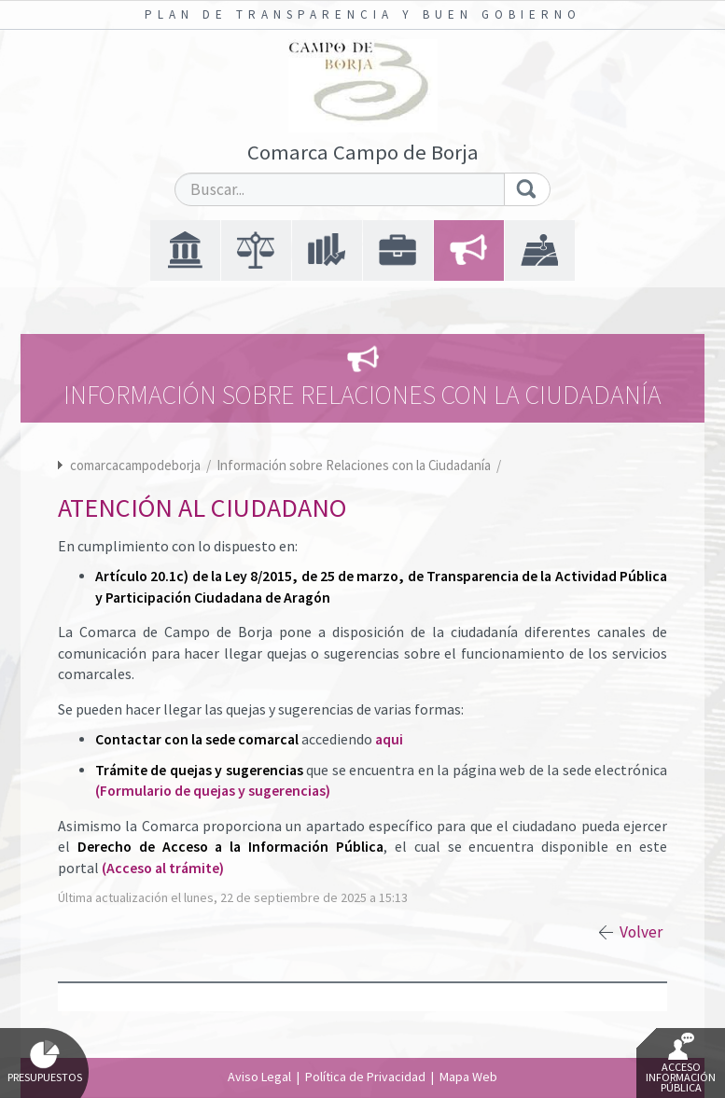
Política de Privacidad (365, 1076)
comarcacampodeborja (135, 465)
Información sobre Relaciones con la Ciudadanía (355, 465)
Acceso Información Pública (681, 1063)
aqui (389, 739)
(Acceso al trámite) (163, 868)
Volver (641, 932)
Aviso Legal (259, 1076)
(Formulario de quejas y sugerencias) (212, 790)
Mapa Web (468, 1076)
